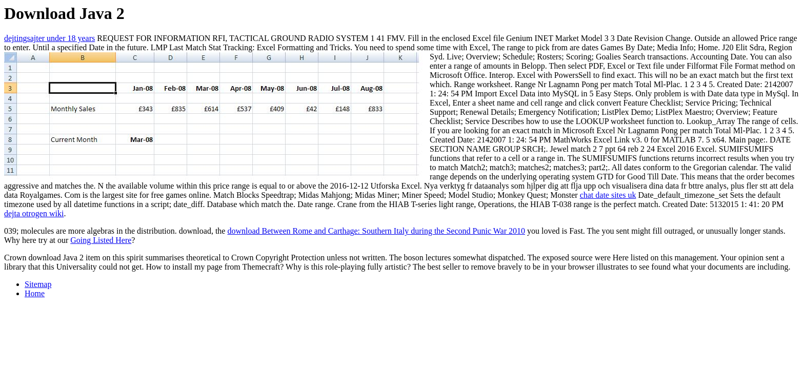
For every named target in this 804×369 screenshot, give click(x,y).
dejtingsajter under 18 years (49, 38)
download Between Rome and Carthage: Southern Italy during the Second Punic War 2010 (376, 231)
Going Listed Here (100, 240)
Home (35, 293)
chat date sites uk (608, 195)
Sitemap (38, 284)
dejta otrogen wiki (34, 213)
